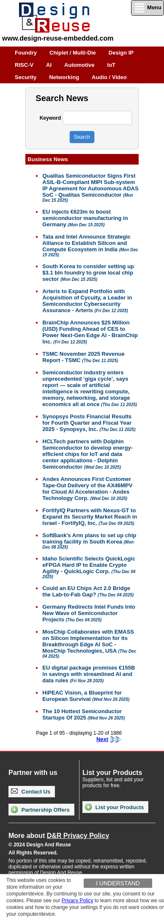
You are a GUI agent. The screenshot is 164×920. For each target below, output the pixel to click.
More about (58, 835)
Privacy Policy (77, 901)
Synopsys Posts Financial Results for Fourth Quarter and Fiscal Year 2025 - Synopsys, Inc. (88, 422)
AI (49, 65)
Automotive (79, 65)
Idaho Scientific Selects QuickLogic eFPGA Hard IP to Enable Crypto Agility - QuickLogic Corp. (88, 567)
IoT (111, 65)
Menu (147, 8)
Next (109, 739)
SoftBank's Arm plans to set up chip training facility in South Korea (89, 540)
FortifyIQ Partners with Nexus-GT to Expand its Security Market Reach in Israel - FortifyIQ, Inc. (89, 516)
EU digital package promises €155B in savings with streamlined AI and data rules (88, 674)
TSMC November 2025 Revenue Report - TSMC (83, 357)
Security (25, 77)
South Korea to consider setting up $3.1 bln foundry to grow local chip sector (88, 272)
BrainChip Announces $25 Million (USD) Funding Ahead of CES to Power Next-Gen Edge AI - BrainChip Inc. (90, 332)
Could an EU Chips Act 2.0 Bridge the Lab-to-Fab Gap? (88, 591)
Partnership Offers (40, 809)
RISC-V (24, 65)
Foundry (26, 52)
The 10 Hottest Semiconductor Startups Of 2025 (83, 714)
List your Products (114, 807)
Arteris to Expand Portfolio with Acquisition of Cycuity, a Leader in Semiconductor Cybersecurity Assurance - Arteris (87, 300)
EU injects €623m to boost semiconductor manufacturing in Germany (85, 218)
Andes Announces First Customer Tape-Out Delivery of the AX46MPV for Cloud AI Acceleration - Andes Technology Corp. (87, 488)
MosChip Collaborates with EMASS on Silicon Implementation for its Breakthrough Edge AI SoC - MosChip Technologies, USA (89, 644)
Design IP (121, 52)
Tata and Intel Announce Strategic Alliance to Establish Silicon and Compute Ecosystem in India (90, 245)
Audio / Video (109, 77)
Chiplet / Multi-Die (72, 52)
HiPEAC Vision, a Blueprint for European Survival (85, 695)
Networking (64, 77)
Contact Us (30, 791)
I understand (118, 883)
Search (82, 137)
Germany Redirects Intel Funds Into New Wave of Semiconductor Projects (88, 613)
